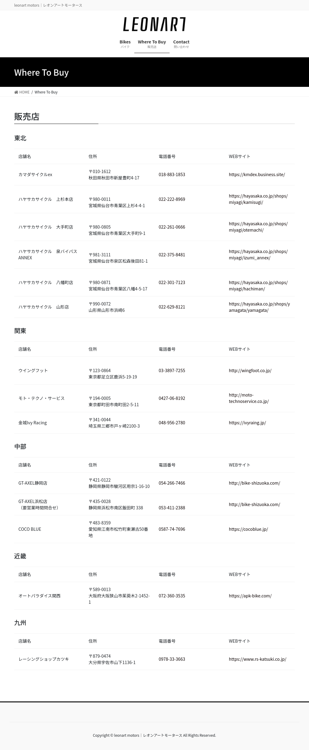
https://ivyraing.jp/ (247, 422)
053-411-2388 (172, 508)
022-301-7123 (172, 282)
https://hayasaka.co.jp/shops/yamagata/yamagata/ (259, 307)
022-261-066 (171, 227)
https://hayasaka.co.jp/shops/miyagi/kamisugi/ (258, 199)
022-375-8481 (172, 255)
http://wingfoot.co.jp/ (250, 370)
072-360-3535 (172, 596)
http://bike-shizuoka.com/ (254, 483)
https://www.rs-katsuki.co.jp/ (257, 659)
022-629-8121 (172, 307)
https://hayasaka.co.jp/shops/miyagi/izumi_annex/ (258, 254)
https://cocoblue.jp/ (248, 529)
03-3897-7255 (172, 370)
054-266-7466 (172, 483)
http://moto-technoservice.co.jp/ (249, 398)
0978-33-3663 (172, 659)
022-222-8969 (172, 199)
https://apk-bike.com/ (250, 596)
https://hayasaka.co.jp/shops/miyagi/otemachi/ (258, 226)
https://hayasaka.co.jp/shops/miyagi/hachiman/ (258, 285)
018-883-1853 (172, 174)
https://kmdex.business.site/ (257, 174)
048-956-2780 (172, 422)
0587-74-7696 (172, 529)
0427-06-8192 (172, 398)
